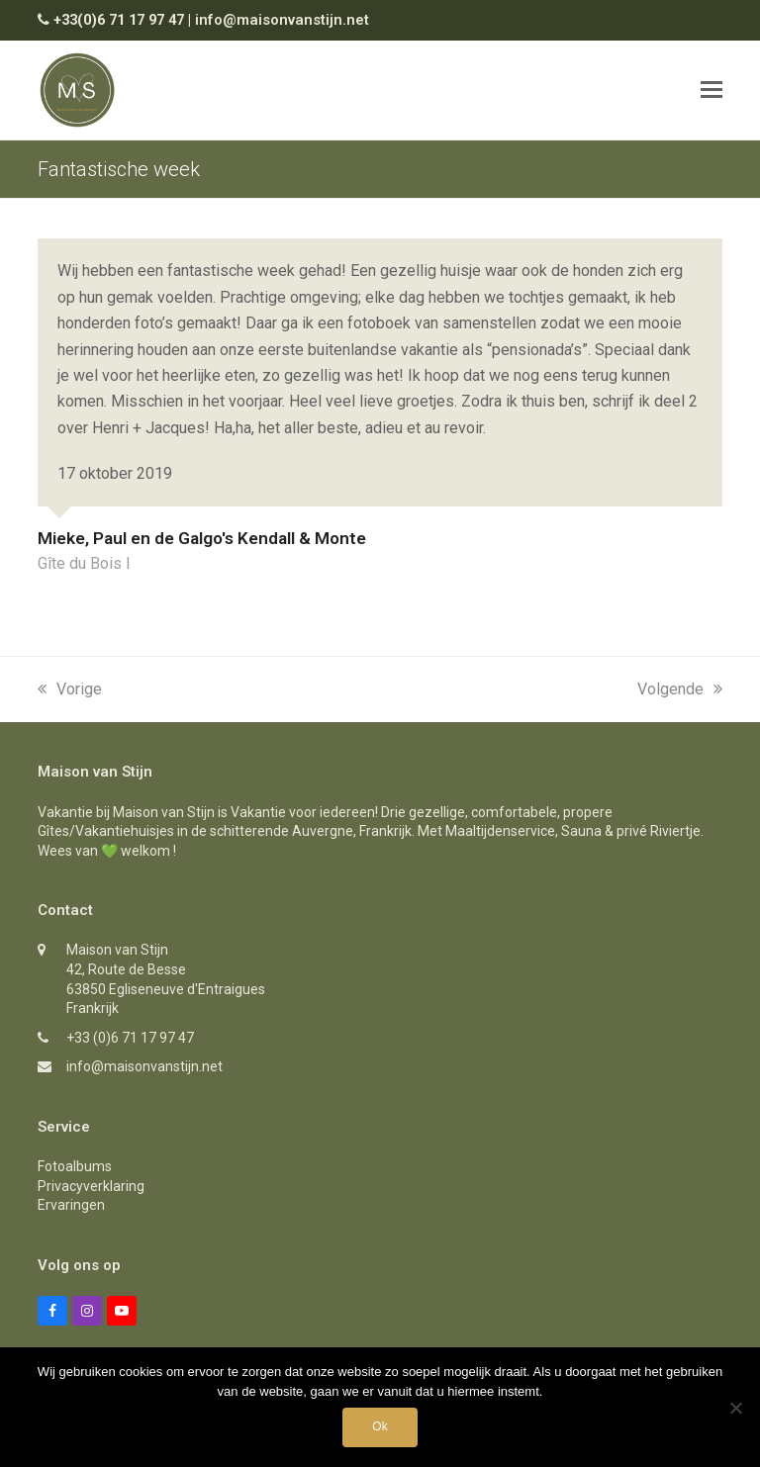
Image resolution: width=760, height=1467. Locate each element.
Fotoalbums (75, 1166)
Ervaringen (71, 1205)
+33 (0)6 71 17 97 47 (130, 1038)
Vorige (70, 689)
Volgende (679, 689)
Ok (379, 1426)
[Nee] (735, 1408)
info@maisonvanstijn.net (282, 20)
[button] (711, 90)
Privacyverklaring (91, 1186)
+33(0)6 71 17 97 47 (118, 20)
